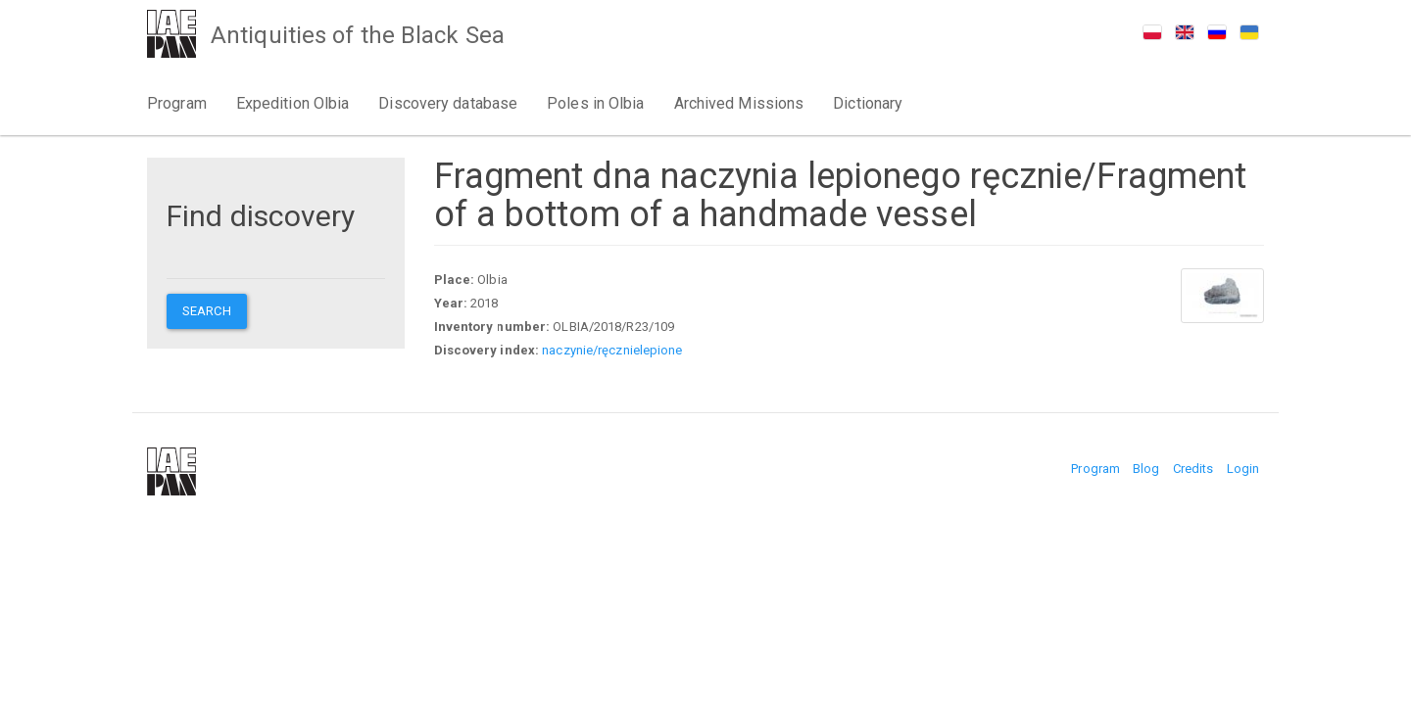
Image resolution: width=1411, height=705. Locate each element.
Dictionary (867, 103)
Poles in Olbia (595, 103)
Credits (1193, 468)
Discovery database (447, 103)
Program (177, 103)
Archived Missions (739, 103)
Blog (1146, 468)
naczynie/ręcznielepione (612, 350)
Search (206, 311)
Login (1243, 468)
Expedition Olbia (293, 103)
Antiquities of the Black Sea (358, 35)
